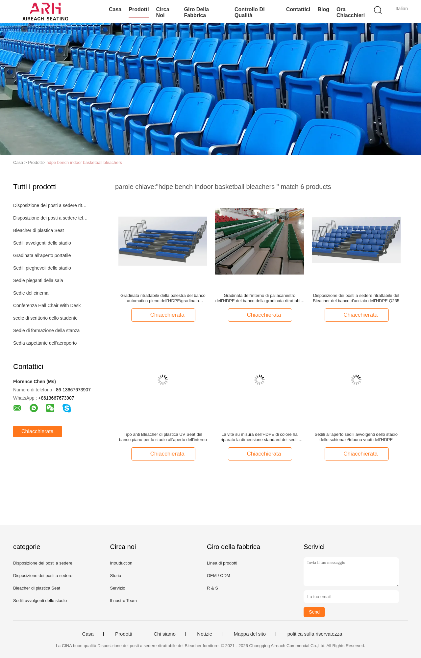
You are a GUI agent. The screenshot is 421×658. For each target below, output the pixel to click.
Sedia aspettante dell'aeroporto (45, 343)
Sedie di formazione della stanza (46, 330)
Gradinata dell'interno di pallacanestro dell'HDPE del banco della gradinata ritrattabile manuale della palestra (259, 298)
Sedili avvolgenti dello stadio (42, 243)
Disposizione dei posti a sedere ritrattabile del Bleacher (50, 205)
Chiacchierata (37, 431)
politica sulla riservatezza (314, 634)
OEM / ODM (218, 575)
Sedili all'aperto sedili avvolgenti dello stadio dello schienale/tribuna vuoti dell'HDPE (356, 437)
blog (323, 9)
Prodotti (139, 9)
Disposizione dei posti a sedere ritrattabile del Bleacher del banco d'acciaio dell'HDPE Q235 (356, 298)
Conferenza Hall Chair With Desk (47, 305)
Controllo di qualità (250, 12)
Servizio (117, 588)
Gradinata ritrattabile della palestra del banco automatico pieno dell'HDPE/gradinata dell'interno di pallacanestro (163, 298)
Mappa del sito (250, 634)
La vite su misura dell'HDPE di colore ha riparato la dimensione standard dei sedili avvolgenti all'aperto (259, 437)
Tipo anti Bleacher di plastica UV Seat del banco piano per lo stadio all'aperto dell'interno (163, 437)
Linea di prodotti (222, 563)
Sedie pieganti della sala (38, 280)
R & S (212, 588)
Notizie (204, 634)
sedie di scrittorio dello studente (45, 318)
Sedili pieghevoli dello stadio (42, 268)
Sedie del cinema (30, 293)
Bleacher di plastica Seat (38, 230)
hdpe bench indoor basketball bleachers (84, 162)
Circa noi (162, 12)
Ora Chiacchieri (350, 12)
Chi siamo (165, 634)
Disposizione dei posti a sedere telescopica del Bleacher (50, 218)
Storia (115, 575)
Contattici (298, 9)
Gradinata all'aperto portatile (42, 255)
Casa (115, 9)
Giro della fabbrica (196, 12)
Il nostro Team (123, 600)
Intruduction (121, 563)
